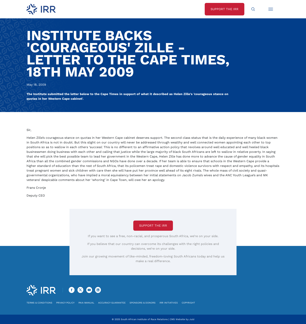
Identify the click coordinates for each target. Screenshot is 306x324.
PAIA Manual (86, 302)
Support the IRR (153, 225)
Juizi (191, 319)
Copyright (188, 302)
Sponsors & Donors (143, 302)
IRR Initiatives (168, 302)
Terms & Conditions (39, 302)
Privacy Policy (65, 302)
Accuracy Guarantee (112, 302)
